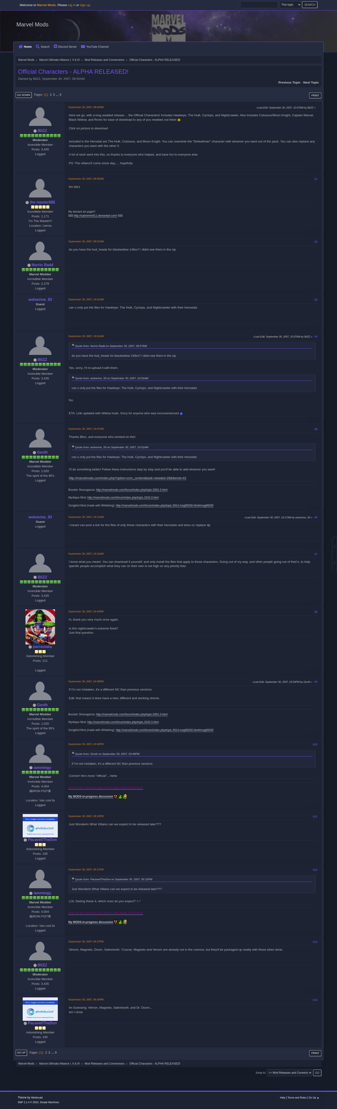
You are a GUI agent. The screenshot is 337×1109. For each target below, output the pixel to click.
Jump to (260, 1072)
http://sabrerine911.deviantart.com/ (95, 215)
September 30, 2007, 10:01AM (86, 299)
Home (25, 46)
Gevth (42, 452)
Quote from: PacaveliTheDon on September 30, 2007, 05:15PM (113, 879)
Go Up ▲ (314, 1097)
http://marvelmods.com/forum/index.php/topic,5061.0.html (132, 489)
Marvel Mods (32, 24)
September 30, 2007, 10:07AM (86, 428)
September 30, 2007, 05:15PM (85, 816)
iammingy (42, 768)
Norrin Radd (42, 265)
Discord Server (65, 46)
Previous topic (289, 82)
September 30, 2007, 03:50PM (85, 744)
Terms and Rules (297, 1097)
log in (71, 5)
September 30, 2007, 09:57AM (86, 241)
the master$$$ (42, 202)
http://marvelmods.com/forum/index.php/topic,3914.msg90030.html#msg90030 (164, 505)
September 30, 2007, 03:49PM (85, 681)
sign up (85, 5)
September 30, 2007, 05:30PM (85, 999)
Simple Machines (49, 1102)
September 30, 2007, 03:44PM (85, 611)
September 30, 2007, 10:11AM (86, 517)
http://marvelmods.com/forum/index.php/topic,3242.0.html (123, 497)
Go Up (21, 1052)
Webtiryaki (37, 1097)
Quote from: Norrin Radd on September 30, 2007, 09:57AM (111, 345)
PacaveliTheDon (42, 840)
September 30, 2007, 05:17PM (85, 869)
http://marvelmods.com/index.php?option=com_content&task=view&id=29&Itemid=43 (127, 478)
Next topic (311, 82)
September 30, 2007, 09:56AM (86, 178)
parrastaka (42, 647)
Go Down (23, 95)
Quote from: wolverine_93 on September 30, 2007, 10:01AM (111, 378)
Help (282, 1097)
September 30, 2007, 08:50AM (86, 107)
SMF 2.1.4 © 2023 (28, 1102)
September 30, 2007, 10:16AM (86, 553)
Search (43, 46)
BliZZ (42, 131)
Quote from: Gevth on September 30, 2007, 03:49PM (107, 753)
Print (315, 95)
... (57, 94)
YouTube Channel (95, 46)
